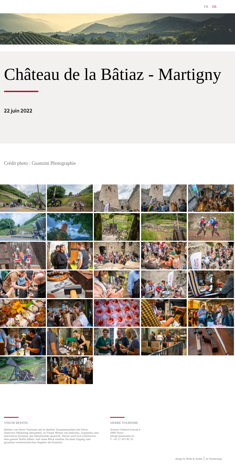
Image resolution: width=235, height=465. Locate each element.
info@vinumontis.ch (122, 435)
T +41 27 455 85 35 (121, 439)
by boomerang (214, 458)
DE (214, 6)
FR (206, 6)
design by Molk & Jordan (188, 458)
